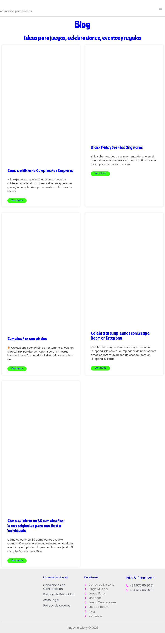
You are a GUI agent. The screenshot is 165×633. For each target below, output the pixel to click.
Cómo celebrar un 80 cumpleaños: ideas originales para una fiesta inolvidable (36, 525)
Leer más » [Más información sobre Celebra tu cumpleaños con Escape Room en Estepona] (100, 368)
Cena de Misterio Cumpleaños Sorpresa (40, 170)
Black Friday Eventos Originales (117, 147)
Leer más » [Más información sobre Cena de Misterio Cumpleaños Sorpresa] (17, 200)
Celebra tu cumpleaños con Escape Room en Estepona (120, 335)
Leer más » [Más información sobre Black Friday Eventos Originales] (100, 173)
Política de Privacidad (58, 594)
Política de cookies (56, 605)
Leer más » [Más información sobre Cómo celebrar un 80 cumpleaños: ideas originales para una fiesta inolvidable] (17, 560)
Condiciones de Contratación (54, 587)
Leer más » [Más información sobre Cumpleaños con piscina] (17, 368)
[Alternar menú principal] (161, 8)
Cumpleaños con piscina (27, 338)
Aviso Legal (51, 600)
